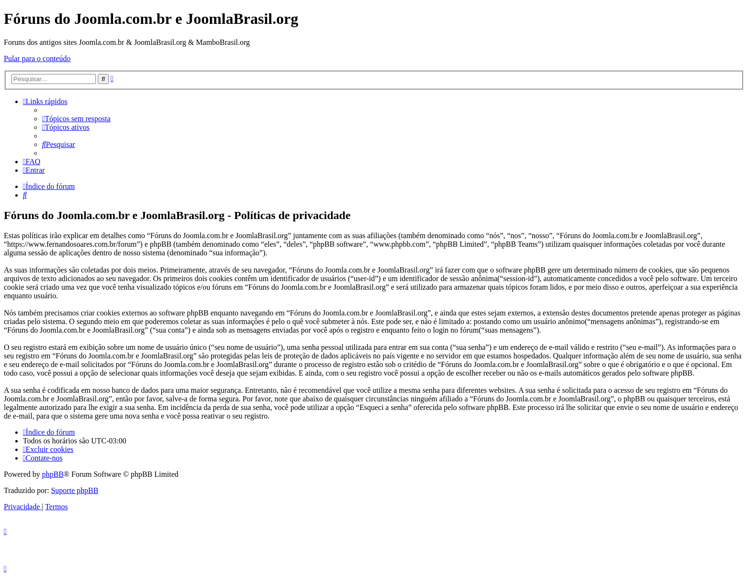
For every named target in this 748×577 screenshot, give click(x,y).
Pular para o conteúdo (37, 58)
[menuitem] (76, 119)
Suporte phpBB (74, 490)
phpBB (52, 474)
